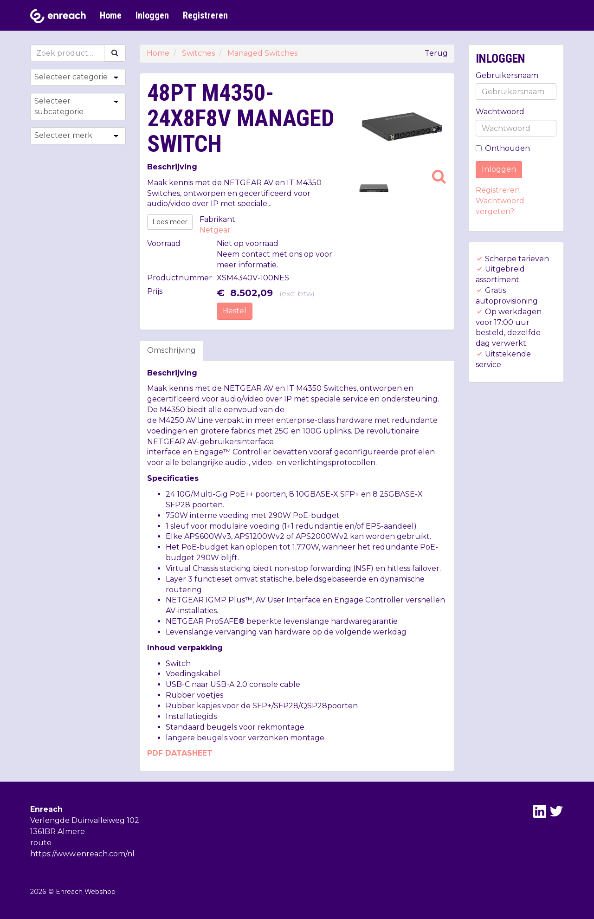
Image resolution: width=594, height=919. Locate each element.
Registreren (205, 15)
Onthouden (503, 148)
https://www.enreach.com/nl (82, 853)
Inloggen (152, 15)
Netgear (215, 230)
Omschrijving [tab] (171, 350)
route (41, 842)
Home (111, 15)
